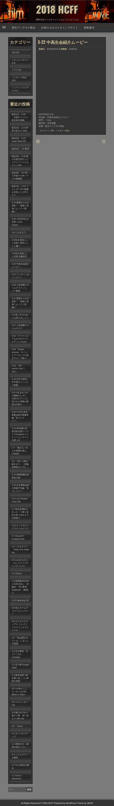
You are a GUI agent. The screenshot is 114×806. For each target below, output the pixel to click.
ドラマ (15, 70)
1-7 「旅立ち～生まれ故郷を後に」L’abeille (20, 450)
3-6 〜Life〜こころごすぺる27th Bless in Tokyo (19, 691)
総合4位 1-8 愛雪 (20, 149)
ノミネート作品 (62, 130)
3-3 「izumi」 (18, 726)
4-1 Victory (17, 573)
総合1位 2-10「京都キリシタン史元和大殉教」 (20, 117)
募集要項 (89, 27)
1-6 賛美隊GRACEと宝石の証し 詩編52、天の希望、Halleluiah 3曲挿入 (20, 587)
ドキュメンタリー (20, 60)
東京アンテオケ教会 (23, 27)
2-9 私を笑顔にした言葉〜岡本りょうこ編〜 (20, 243)
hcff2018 (73, 49)
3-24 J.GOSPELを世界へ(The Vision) (20, 222)
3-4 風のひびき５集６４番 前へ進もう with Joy (20, 715)
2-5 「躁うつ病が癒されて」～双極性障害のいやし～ (20, 464)
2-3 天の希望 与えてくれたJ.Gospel (20, 654)
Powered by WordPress (65, 803)
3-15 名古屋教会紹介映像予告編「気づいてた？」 (20, 488)
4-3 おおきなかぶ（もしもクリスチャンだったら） (20, 563)
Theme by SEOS (85, 803)
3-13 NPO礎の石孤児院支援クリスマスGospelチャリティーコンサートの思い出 (20, 434)
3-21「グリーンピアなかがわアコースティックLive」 (20, 339)
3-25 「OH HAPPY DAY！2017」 (19, 368)
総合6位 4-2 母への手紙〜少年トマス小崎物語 (20, 175)
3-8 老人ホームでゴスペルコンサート (20, 611)
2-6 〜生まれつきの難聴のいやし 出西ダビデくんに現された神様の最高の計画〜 (20, 398)
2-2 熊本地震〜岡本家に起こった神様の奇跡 (20, 678)
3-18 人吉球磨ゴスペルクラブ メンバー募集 (20, 288)
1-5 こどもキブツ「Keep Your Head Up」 (20, 549)
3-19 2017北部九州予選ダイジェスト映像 (20, 382)
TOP (4, 27)
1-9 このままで (19, 232)
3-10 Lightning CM (20, 600)
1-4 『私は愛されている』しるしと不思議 (20, 640)
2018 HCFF (57, 9)
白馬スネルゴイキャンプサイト (59, 27)
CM (52, 130)
